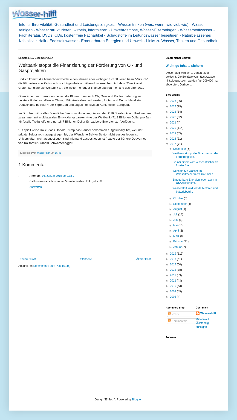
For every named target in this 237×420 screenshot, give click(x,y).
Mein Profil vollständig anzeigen (202, 323)
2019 (173, 133)
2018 (173, 138)
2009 (173, 291)
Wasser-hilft (208, 313)
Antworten (35, 187)
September (180, 204)
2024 (173, 106)
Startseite (86, 259)
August (178, 209)
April (176, 230)
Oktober (178, 198)
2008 (173, 296)
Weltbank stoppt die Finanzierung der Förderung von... (195, 155)
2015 (173, 259)
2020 (173, 127)
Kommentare (178, 321)
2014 (173, 264)
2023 (173, 111)
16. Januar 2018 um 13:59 (58, 175)
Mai (176, 225)
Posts (173, 314)
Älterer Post (143, 259)
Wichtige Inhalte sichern (184, 66)
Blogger (137, 399)
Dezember (180, 148)
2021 (173, 122)
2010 (173, 286)
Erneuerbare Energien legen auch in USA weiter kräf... (195, 181)
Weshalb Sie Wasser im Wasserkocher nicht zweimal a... (194, 172)
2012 (173, 275)
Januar (177, 247)
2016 (173, 253)
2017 (173, 144)
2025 (173, 101)
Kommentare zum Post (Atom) (51, 265)
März (176, 236)
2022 (173, 117)
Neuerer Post (28, 259)
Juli (175, 214)
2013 (173, 269)
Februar (178, 241)
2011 (173, 280)
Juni (176, 220)
